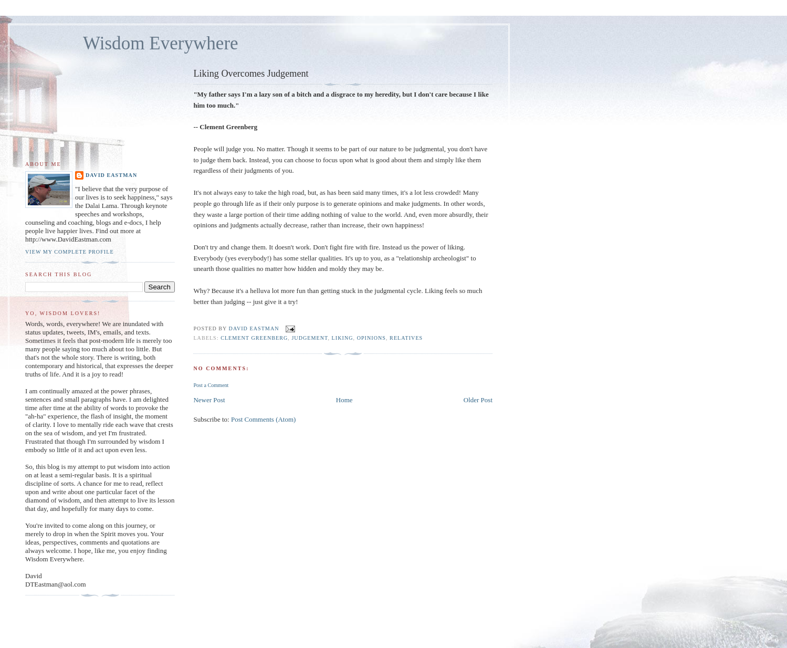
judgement (309, 338)
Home (344, 400)
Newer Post (209, 400)
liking (342, 338)
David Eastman (111, 175)
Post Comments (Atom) (263, 419)
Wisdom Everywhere (160, 43)
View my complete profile (69, 252)
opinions (371, 338)
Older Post (478, 400)
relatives (406, 338)
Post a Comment (210, 385)
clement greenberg (254, 338)
